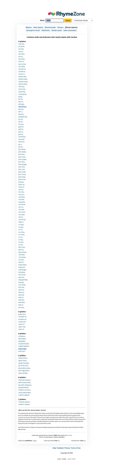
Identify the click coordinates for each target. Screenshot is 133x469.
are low (20, 49)
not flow (21, 199)
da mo (20, 99)
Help (54, 448)
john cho (21, 154)
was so (20, 305)
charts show (22, 84)
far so (20, 122)
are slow (21, 54)
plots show (22, 252)
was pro (21, 300)
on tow (20, 242)
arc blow (21, 46)
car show (21, 67)
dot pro (21, 114)
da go (20, 97)
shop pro (21, 267)
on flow (20, 225)
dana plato (22, 339)
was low (21, 295)
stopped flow (22, 280)
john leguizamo (23, 371)
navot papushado (24, 392)
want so (21, 292)
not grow (21, 202)
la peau (20, 182)
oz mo (20, 245)
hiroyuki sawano (24, 402)
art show (21, 59)
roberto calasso (23, 395)
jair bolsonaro (23, 366)
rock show (21, 257)
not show (21, 212)
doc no (20, 102)
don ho (20, 109)
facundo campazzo (24, 385)
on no (20, 230)
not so (20, 217)
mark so (21, 187)
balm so (21, 61)
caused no (21, 69)
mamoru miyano (24, 404)
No (59, 440)
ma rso (20, 189)
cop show (21, 92)
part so (20, 250)
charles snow (22, 82)
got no (20, 132)
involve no (21, 322)
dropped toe (22, 117)
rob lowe (21, 255)
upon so (21, 329)
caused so (21, 71)
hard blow (21, 137)
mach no (21, 184)
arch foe (21, 44)
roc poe (21, 260)
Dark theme (72, 459)
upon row (21, 327)
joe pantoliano (23, 387)
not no (20, 207)
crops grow (22, 94)
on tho (20, 240)
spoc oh (21, 277)
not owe (21, 209)
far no (20, 119)
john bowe (22, 152)
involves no (22, 319)
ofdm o (20, 222)
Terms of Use (76, 448)
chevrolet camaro (24, 380)
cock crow (21, 89)
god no (20, 127)
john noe (21, 167)
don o (20, 112)
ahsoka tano (22, 358)
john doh (21, 162)
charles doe (22, 77)
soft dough (22, 270)
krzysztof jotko (23, 344)
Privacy (67, 448)
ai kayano (21, 336)
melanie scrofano (24, 390)
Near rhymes (38, 27)
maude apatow (23, 346)
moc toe (21, 192)
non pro (21, 194)
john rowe (21, 172)
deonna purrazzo (24, 382)
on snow (21, 235)
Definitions (46, 30)
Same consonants (69, 30)
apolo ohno (22, 360)
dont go (21, 104)
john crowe (22, 159)
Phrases (60, 27)
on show (21, 232)
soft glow (21, 272)
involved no (22, 317)
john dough (22, 164)
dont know (22, 107)
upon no (21, 324)
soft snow (21, 275)
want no (21, 290)
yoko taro (21, 351)
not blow (21, 197)
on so (20, 237)
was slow (21, 302)
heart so (21, 142)
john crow (21, 157)
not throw (21, 219)
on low (20, 227)
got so (20, 134)
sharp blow (22, 265)
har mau (21, 139)
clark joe (21, 87)
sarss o (20, 262)
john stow (21, 177)
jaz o (20, 144)
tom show (21, 285)
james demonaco (24, 368)
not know (21, 204)
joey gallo (21, 341)
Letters (35, 440)
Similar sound (57, 30)
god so (20, 129)
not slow (21, 215)
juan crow (21, 179)
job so (20, 147)
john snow (22, 174)
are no (20, 51)
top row (21, 287)
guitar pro (21, 314)
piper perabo (23, 373)
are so (20, 56)
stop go (21, 282)
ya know (21, 307)
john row (21, 169)
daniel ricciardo (23, 363)
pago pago (22, 349)
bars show (22, 64)
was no (20, 297)
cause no (21, 74)
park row (21, 247)
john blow (21, 149)
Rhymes (29, 27)
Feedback (60, 448)
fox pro (20, 124)
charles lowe (22, 79)
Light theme (61, 459)
